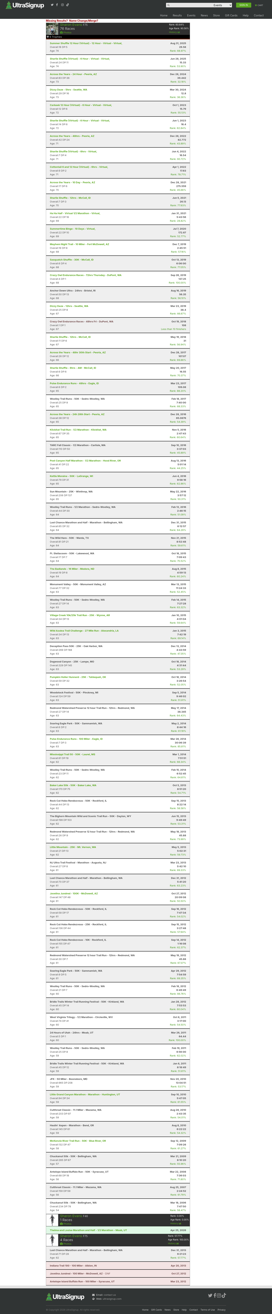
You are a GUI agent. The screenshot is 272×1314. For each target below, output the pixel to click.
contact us (110, 1294)
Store (216, 15)
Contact (259, 15)
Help (246, 15)
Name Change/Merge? (83, 20)
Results (177, 15)
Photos (65, 32)
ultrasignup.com (112, 1298)
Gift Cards (231, 15)
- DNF (80, 1273)
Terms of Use (208, 1309)
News (204, 15)
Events (191, 15)
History (174, 32)
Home (163, 15)
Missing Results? (57, 20)
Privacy (222, 1309)
